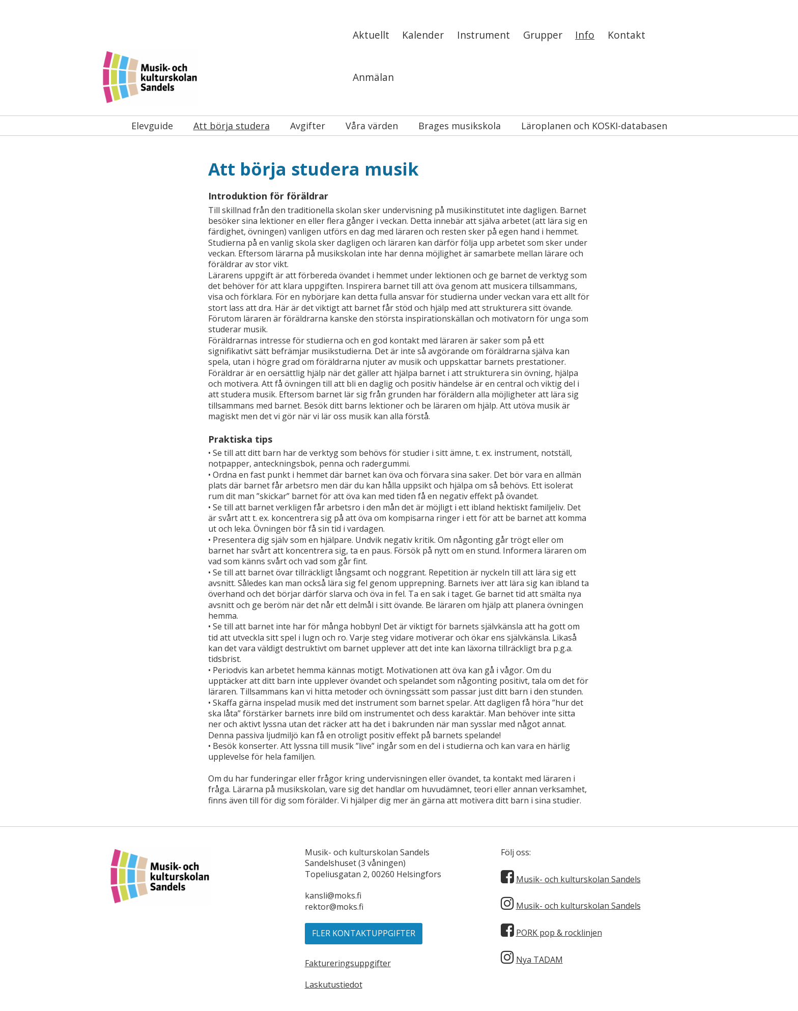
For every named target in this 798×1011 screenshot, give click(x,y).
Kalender (423, 35)
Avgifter (307, 126)
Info (584, 35)
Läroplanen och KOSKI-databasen (594, 126)
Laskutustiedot (333, 984)
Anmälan (373, 77)
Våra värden (372, 126)
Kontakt (626, 35)
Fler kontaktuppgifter (363, 933)
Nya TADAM (539, 959)
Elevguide (152, 126)
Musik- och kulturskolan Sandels (578, 879)
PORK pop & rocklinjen (559, 932)
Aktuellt (371, 35)
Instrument (483, 35)
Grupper (542, 35)
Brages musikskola (459, 126)
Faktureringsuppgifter (348, 963)
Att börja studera (231, 126)
